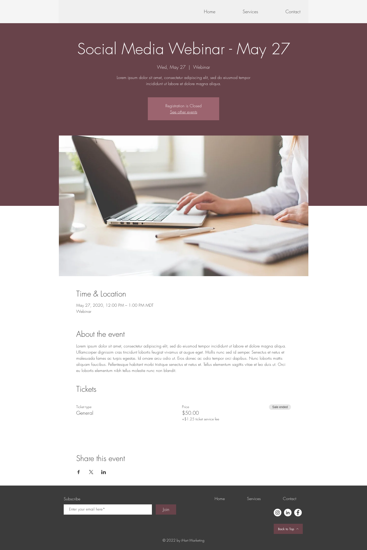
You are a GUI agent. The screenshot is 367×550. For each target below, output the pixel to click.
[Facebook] (298, 512)
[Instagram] (277, 512)
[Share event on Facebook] (78, 472)
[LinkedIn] (288, 512)
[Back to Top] (288, 529)
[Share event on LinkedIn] (103, 472)
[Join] (166, 509)
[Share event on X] (91, 472)
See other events (183, 112)
